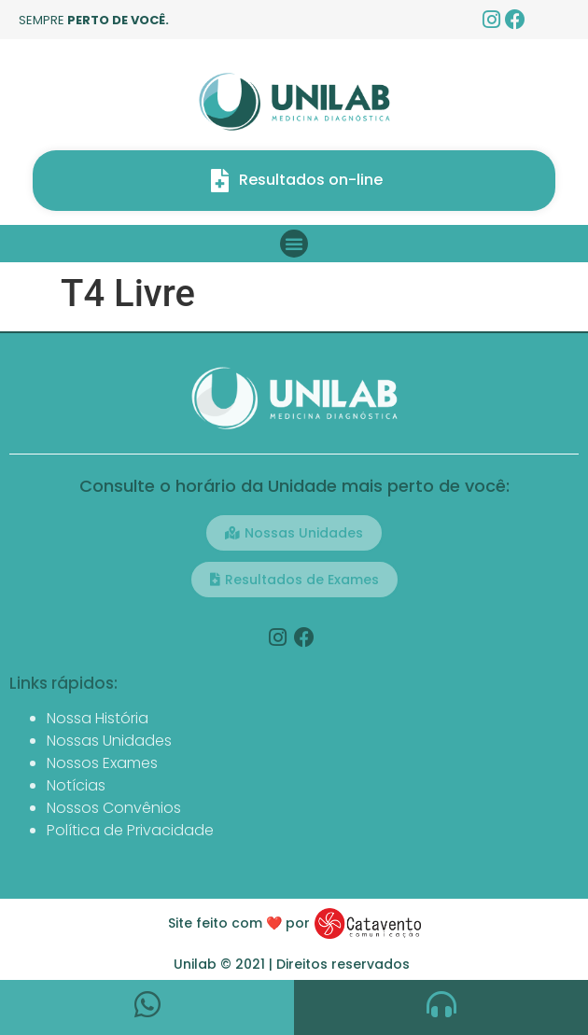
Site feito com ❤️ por (239, 923)
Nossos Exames (102, 763)
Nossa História (97, 718)
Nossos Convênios (114, 807)
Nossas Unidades (109, 740)
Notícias (76, 785)
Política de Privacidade (130, 830)
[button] (294, 244)
